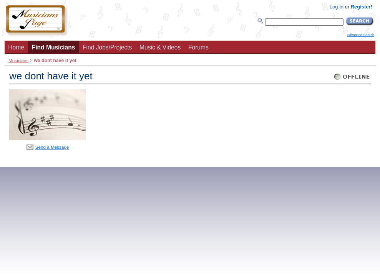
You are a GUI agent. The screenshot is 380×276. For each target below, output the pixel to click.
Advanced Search (360, 35)
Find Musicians (53, 47)
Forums (198, 47)
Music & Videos (160, 47)
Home (16, 47)
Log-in (336, 7)
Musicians (18, 60)
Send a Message (52, 147)
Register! (361, 7)
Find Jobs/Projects (107, 47)
